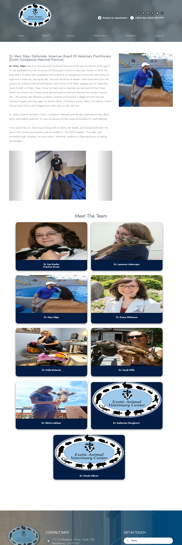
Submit (165, 505)
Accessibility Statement (63, 537)
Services (71, 35)
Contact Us (159, 35)
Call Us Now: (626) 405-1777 (149, 17)
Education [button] (131, 35)
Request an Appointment (115, 17)
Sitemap (17, 540)
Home (21, 35)
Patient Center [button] (100, 35)
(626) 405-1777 (64, 446)
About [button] (45, 35)
